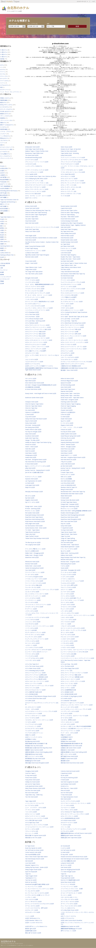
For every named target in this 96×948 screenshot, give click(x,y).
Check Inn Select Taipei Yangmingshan (36, 214)
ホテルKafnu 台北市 (66, 698)
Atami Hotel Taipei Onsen (68, 389)
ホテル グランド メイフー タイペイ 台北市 (72, 180)
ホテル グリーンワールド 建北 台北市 (35, 334)
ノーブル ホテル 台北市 (67, 643)
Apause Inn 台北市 (66, 383)
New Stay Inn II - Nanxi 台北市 (69, 788)
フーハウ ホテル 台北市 (31, 656)
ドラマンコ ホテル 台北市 (32, 641)
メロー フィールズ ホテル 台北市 (70, 357)
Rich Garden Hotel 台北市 (32, 513)
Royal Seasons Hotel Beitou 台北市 (35, 521)
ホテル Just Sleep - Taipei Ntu (69, 321)
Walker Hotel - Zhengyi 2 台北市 (34, 555)
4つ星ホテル (3, 52)
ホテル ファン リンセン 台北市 (69, 683)
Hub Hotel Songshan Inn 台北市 (69, 782)
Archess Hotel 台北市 (31, 206)
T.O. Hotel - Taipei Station (32, 530)
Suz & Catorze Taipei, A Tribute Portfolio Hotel (74, 263)
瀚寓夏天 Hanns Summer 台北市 (34, 750)
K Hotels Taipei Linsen (67, 472)
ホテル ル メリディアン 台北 (68, 191)
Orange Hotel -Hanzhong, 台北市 (70, 506)
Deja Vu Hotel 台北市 (31, 421)
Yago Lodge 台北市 (30, 801)
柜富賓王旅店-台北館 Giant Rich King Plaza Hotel (38, 748)
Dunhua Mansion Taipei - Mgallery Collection (73, 225)
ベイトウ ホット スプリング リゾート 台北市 (37, 310)
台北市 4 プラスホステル (67, 918)
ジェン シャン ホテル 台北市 (68, 619)
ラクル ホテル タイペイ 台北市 (69, 359)
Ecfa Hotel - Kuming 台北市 (32, 425)
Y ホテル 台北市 (65, 566)
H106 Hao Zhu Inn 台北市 (68, 438)
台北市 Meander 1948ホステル (33, 920)
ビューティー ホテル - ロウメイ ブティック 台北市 (39, 308)
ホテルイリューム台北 (67, 351)
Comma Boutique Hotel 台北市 (69, 221)
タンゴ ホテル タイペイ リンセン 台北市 (72, 301)
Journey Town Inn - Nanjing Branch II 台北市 (37, 470)
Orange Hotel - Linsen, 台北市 (33, 506)
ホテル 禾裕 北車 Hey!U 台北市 (33, 820)
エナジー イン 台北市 (66, 589)
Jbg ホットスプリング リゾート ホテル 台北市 (37, 466)
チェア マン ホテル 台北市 (68, 634)
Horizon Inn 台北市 (30, 444)
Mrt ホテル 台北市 (30, 496)
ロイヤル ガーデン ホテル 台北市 (34, 728)
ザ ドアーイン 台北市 (31, 609)
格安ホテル (3, 102)
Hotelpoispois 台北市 (31, 455)
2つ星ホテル (3, 56)
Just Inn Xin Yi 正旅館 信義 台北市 (34, 472)
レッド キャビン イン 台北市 (33, 726)
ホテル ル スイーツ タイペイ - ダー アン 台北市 (73, 346)
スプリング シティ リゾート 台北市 (34, 297)
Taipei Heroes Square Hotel (68, 532)
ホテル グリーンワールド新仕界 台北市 (35, 679)
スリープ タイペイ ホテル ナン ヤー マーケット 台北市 (75, 803)
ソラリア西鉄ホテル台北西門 (68, 297)
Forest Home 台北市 (31, 777)
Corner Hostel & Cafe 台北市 (33, 852)
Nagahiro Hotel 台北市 (31, 500)
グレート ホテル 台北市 (67, 602)
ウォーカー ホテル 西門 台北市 (69, 585)
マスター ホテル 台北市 (32, 709)
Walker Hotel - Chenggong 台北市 (34, 553)
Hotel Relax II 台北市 (31, 453)
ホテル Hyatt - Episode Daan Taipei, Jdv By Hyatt (74, 316)
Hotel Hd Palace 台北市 (67, 235)
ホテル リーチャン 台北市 (68, 688)
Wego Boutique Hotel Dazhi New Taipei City (73, 557)
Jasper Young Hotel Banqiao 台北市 (35, 246)
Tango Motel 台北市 (30, 269)
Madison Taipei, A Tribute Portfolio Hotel (36, 151)
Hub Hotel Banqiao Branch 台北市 (34, 859)
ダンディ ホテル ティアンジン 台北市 (35, 632)
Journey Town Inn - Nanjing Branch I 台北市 (73, 468)
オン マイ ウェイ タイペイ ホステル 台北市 (37, 893)
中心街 (2, 166)
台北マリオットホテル (31, 198)
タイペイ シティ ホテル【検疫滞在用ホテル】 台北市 (39, 301)
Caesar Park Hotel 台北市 (32, 208)
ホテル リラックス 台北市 (32, 688)
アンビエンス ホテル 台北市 (68, 574)
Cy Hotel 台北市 (65, 852)
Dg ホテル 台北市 (65, 421)
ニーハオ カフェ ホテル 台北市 (69, 641)
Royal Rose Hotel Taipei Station (34, 517)
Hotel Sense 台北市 (30, 240)
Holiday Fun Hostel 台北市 (32, 782)
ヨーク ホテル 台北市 (66, 718)
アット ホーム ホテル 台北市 (68, 572)
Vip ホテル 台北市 (65, 551)
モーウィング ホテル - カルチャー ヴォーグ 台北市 (74, 715)
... (23, 26)
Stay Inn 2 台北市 (65, 523)
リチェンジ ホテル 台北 (31, 831)
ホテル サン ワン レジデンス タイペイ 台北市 (73, 183)
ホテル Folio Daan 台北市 (32, 314)
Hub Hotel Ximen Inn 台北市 (68, 459)
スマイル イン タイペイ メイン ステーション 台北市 (39, 626)
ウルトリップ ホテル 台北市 (68, 587)
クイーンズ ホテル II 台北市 (32, 598)
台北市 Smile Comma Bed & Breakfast (71, 920)
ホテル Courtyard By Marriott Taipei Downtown (74, 312)
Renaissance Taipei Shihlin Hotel (34, 153)
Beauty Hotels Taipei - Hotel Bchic (70, 393)
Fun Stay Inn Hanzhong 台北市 (69, 777)
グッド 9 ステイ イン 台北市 (33, 600)
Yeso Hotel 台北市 (30, 570)
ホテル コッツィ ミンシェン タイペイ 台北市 (37, 338)
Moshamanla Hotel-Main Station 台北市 (72, 493)
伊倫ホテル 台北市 (66, 735)
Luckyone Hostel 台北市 (67, 863)
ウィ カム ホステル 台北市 (32, 891)
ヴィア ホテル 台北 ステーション (34, 733)
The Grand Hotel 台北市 (31, 155)
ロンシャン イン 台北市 (31, 833)
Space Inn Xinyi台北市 (31, 871)
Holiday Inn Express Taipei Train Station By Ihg (38, 442)
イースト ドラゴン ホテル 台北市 (34, 581)
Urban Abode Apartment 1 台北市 (70, 546)
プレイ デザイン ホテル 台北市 (69, 809)
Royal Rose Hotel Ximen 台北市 (69, 517)
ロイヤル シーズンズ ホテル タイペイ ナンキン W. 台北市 (76, 361)
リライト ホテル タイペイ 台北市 (70, 722)
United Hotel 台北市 (66, 155)
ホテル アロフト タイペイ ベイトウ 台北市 (72, 325)
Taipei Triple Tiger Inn (67, 876)
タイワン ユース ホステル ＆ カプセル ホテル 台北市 (39, 903)
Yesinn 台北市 (64, 568)
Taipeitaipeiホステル (30, 878)
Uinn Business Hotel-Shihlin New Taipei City (73, 274)
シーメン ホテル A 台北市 (32, 619)
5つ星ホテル (3, 50)
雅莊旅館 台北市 (65, 760)
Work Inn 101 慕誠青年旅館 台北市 (70, 880)
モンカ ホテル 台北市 (66, 713)
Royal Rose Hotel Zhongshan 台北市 (71, 519)
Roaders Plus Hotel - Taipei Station (70, 257)
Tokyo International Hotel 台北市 (70, 271)
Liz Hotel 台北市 (29, 483)
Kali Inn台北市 (29, 861)
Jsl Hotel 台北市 (65, 470)
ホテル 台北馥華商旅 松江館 (68, 690)
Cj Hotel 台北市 (29, 414)
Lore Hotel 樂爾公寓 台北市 (68, 861)
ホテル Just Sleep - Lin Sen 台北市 (70, 318)
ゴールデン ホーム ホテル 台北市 (34, 606)
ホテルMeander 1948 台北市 (68, 700)
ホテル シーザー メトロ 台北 (68, 185)
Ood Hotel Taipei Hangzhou (68, 255)
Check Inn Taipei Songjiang (68, 406)
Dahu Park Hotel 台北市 (31, 223)
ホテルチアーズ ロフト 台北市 (69, 822)
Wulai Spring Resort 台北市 (68, 564)
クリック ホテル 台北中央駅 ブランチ (71, 598)
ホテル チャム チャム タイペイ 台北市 (35, 344)
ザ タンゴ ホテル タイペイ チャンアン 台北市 (37, 293)
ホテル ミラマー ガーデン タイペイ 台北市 (36, 189)
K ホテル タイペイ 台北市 (68, 474)
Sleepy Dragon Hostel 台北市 (33, 869)
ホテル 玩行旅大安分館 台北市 (69, 694)
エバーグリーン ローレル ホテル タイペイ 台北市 (74, 159)
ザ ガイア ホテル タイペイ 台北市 (70, 164)
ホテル (2, 65)
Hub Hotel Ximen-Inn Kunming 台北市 (35, 461)
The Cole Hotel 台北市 (67, 542)
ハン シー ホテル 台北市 (67, 645)
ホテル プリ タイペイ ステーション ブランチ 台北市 (39, 685)
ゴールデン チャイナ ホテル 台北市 (34, 288)
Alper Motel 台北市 (30, 380)
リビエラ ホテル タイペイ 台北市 (34, 361)
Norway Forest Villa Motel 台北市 (70, 500)
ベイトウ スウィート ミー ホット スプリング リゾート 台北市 (77, 658)
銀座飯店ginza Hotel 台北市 (32, 760)
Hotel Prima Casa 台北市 (67, 449)
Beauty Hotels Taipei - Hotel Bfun (70, 395)
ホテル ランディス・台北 (67, 189)
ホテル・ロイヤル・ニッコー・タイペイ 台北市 (38, 195)
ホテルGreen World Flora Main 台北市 (35, 698)
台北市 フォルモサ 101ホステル (33, 922)
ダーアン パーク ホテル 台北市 (69, 903)
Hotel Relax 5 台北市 (66, 451)
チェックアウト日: (33, 24)
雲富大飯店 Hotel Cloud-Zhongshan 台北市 (37, 763)
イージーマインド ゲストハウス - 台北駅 (72, 888)
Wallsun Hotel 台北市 (66, 555)
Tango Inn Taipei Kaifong (68, 538)
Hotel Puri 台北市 (30, 451)
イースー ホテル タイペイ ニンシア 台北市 (72, 581)
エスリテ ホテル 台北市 (31, 159)
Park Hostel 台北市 (66, 867)
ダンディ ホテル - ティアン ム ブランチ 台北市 (73, 630)
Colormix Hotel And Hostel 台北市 (70, 771)
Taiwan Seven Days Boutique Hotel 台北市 (37, 538)
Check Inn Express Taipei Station (34, 404)
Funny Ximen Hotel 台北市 (32, 780)
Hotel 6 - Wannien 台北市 (68, 444)
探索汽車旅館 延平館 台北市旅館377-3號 (36, 743)
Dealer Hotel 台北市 (66, 419)
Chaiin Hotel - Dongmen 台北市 (69, 399)
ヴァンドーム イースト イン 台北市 (70, 730)
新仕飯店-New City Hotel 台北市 (34, 745)
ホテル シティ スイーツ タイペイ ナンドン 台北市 (74, 340)
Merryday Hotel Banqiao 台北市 (34, 491)
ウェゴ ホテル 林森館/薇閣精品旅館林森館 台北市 (39, 284)
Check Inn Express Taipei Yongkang (70, 404)
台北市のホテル (18, 8)
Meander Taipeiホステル (32, 865)
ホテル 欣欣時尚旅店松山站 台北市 (70, 818)
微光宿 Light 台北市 (30, 928)
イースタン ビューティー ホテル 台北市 (36, 579)
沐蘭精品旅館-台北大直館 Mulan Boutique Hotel (74, 368)
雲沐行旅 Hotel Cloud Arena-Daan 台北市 (72, 763)
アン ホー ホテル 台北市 (31, 574)
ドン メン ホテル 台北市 (67, 805)
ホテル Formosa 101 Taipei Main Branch (72, 812)
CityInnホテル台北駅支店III (68, 412)
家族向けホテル (4, 113)
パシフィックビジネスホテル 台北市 (35, 306)
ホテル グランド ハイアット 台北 (34, 180)
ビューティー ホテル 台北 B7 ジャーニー (36, 652)
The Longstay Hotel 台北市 (32, 544)
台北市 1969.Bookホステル (32, 918)
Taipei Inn (28, 874)
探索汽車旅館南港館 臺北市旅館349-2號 (71, 743)
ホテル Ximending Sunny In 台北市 (34, 670)
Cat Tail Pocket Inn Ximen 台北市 (34, 850)
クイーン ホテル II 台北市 (68, 596)
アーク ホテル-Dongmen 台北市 (34, 576)
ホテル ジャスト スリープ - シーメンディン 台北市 (74, 342)
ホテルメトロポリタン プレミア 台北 (71, 193)
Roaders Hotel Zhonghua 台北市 (70, 513)
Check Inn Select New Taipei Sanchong (36, 212)
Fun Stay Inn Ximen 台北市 (68, 431)
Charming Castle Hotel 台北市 (69, 402)
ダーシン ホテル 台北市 (67, 632)
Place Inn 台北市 (65, 790)
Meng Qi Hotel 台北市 (67, 489)
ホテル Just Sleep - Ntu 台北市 (69, 664)
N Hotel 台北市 (65, 498)
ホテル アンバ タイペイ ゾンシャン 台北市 (72, 327)
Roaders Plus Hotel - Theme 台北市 (70, 259)
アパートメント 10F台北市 (68, 884)
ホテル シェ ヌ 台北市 (67, 338)
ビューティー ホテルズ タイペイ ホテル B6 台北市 (74, 652)
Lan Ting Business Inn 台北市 (33, 481)
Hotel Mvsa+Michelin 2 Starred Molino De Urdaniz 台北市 (41, 238)
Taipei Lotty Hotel (30, 534)
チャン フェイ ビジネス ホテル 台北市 (71, 906)
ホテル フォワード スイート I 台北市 (35, 816)
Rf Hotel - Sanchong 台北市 (32, 508)
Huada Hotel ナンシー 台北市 (69, 455)
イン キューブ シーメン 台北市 (33, 886)
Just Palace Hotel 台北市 (67, 246)
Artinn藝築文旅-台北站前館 (32, 387)
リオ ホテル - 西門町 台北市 (68, 720)
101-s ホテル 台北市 (30, 378)
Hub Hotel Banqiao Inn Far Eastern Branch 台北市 (74, 859)
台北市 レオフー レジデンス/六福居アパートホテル (39, 366)
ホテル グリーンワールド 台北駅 (69, 331)
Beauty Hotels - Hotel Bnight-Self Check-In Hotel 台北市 (40, 393)
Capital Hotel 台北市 (66, 208)
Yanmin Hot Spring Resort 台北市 (34, 568)
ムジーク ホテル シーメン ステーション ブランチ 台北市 (76, 709)
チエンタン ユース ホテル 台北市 (70, 637)
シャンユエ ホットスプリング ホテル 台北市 (37, 617)
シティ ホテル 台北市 (66, 611)
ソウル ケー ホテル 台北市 (68, 626)
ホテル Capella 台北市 (31, 174)
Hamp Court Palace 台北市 (32, 231)
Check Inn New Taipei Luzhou (69, 210)
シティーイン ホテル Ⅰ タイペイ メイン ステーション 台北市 (77, 615)
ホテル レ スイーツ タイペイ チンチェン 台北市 (74, 349)
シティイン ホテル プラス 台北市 (70, 613)
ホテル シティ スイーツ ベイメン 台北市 (36, 342)
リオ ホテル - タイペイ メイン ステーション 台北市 (39, 720)
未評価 (2, 59)
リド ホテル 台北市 (30, 722)
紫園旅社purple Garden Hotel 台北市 (71, 835)
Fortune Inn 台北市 (66, 429)
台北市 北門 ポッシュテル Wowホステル (36, 926)
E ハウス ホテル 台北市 (67, 423)
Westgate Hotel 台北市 (31, 278)
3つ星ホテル (3, 54)
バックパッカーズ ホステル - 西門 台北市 (36, 908)
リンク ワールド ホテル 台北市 (33, 724)
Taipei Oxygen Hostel (31, 876)
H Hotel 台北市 (65, 780)
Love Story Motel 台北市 (67, 483)
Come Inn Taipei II (30, 773)
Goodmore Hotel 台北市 (32, 436)
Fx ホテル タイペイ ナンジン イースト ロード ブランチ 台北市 (42, 227)
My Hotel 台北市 (29, 498)
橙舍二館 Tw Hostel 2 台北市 (33, 933)
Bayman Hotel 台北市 (67, 391)
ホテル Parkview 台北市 (31, 323)
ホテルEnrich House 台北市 (68, 820)
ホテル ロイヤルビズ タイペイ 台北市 (35, 690)
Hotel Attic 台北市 (30, 449)
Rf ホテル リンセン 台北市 (32, 511)
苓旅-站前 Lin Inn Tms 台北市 (33, 837)
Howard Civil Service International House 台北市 (74, 856)
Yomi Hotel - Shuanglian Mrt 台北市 (70, 570)
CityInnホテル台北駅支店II (32, 412)
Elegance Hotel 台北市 (67, 425)
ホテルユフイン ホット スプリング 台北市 (36, 825)
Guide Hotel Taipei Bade (32, 229)
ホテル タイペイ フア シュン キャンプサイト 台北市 (75, 814)
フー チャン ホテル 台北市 (32, 809)
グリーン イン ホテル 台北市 (68, 286)
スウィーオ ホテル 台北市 (68, 622)
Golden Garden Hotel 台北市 (68, 434)
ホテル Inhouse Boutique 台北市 (34, 318)
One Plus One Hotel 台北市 (32, 790)
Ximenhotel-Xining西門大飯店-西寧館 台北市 (37, 884)
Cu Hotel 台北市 (65, 416)
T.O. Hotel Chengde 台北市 (68, 871)
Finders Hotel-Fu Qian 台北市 (33, 429)
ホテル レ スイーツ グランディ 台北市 (35, 349)
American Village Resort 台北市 (69, 380)
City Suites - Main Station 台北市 (70, 216)
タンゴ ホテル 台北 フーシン (33, 303)
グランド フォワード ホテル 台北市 (34, 286)
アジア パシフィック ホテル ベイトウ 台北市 (73, 157)
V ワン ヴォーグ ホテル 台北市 (69, 549)
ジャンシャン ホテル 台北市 (32, 622)
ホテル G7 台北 (65, 314)
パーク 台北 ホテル (66, 306)
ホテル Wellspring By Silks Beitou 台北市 (36, 178)
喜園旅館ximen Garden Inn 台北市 (70, 926)
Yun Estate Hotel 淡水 (67, 278)
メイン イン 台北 (65, 827)
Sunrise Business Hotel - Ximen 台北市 (35, 528)
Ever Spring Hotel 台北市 (32, 427)
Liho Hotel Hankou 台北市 (68, 481)
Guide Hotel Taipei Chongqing (69, 229)
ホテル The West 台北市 (67, 666)
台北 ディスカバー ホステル (68, 916)
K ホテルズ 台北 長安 (66, 250)
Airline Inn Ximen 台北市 (67, 378)
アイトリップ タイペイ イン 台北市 (34, 572)
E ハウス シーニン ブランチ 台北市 (71, 427)
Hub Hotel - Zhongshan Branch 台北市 (35, 459)
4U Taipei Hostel (29, 846)
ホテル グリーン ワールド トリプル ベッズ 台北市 (74, 672)
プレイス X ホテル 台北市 (68, 656)
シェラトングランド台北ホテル (33, 166)
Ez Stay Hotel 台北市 (31, 775)
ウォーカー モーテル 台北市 (32, 587)
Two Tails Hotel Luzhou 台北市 (33, 274)
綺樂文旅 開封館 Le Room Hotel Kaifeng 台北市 (74, 752)
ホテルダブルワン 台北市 (67, 353)
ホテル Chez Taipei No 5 (32, 664)
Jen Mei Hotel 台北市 (66, 466)
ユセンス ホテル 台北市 (31, 359)
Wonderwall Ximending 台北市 (33, 157)
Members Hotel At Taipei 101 (69, 487)
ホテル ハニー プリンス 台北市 (33, 683)
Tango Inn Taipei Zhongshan (69, 540)
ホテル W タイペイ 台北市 (68, 176)
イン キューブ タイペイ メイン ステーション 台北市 (39, 888)
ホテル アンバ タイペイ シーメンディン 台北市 (38, 327)
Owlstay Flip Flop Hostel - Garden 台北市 (36, 867)
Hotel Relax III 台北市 (66, 453)
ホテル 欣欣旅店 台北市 (67, 692)
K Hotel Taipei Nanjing (31, 248)
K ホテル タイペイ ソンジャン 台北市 (35, 250)
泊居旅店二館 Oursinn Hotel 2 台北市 (71, 748)
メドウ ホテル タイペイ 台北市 (33, 713)
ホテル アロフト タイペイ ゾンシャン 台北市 (37, 325)
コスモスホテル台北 (30, 164)
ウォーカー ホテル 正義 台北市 (33, 585)
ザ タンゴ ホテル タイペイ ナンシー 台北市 (72, 293)
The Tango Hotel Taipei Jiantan (34, 271)
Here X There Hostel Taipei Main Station (36, 856)
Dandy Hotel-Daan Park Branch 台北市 (36, 419)
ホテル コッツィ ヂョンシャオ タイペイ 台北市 (73, 336)
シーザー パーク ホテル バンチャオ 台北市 (36, 170)
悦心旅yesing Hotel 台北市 (32, 741)
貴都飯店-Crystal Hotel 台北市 (69, 758)
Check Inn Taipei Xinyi (31, 408)
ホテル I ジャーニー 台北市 (32, 814)
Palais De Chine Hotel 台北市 (69, 151)
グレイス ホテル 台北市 (31, 602)
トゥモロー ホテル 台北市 (68, 639)
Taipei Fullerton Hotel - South (33, 267)
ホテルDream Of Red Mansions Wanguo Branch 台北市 (40, 696)
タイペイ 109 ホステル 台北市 (33, 901)
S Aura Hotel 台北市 (30, 261)
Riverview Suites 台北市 (31, 257)
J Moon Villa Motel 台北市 (68, 464)
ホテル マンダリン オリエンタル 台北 (71, 187)
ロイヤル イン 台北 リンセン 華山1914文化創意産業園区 (76, 726)
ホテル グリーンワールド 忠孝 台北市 (71, 334)
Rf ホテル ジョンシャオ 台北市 (69, 508)
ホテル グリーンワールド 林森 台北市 (71, 675)
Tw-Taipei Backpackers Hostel (69, 797)
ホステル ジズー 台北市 (31, 910)
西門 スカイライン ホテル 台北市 (34, 756)
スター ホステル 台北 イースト (69, 897)
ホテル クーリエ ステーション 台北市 (35, 672)
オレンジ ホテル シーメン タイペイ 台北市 (36, 594)
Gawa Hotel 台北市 (30, 434)
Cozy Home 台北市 (30, 416)
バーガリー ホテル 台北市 (68, 647)
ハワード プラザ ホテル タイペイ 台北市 (72, 170)
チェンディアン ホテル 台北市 (33, 637)
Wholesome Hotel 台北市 (32, 561)
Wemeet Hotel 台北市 (67, 559)
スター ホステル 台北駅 (31, 899)
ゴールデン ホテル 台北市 (68, 604)
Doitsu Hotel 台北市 (30, 423)
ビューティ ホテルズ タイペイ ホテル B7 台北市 (38, 649)
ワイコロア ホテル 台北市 (32, 730)
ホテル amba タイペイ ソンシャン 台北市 (72, 310)
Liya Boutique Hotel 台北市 (68, 784)
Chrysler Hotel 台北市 (67, 410)
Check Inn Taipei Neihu (31, 216)
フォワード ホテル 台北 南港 (68, 654)
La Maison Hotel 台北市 (31, 252)
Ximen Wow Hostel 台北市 (68, 882)
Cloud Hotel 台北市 (30, 221)
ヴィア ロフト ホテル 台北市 (69, 733)
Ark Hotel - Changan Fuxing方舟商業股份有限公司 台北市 (40, 385)
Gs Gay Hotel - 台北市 (67, 854)
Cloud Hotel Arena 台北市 (68, 219)
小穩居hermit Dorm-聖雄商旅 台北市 (71, 366)
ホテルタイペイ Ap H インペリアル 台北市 (72, 703)
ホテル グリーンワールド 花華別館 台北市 (72, 677)
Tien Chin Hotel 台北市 (31, 797)
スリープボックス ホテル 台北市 (69, 899)
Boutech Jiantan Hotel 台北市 (69, 206)
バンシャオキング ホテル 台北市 (34, 647)
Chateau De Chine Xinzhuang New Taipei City (37, 210)
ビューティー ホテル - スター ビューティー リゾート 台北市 (77, 649)
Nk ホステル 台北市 (66, 865)
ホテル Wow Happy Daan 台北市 (70, 668)
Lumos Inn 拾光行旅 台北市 (68, 485)
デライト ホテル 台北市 (67, 303)
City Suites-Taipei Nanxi (31, 219)
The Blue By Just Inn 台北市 (32, 542)
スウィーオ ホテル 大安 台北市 (69, 295)
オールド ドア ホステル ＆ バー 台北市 (71, 893)
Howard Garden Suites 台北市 (69, 240)
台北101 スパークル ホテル (32, 364)
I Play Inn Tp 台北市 (66, 461)
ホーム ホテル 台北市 (66, 355)
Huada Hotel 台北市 (30, 457)
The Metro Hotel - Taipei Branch (70, 544)
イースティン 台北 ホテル (68, 579)
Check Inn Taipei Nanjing (68, 214)
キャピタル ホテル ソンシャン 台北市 (71, 284)
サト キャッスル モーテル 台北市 (34, 291)
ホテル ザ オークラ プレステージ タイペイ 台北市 (38, 185)
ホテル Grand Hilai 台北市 (68, 174)
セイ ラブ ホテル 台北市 (31, 805)
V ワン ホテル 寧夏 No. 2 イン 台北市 (35, 549)
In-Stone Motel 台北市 (31, 464)
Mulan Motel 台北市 (66, 496)
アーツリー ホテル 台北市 (68, 280)
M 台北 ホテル (65, 786)
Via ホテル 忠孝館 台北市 (32, 551)
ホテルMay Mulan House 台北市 (69, 910)
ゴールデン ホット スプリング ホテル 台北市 (73, 288)
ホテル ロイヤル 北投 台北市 (33, 193)
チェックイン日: (13, 24)
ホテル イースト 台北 (66, 670)
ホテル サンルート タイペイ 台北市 (70, 679)
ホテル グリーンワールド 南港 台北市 (35, 331)
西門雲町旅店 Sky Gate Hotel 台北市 (35, 758)
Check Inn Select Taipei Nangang (70, 212)
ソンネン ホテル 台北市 (31, 299)
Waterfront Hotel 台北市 (32, 557)
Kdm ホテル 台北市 (66, 476)
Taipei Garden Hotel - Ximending (70, 153)
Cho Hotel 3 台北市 (66, 408)
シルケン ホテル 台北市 (67, 617)
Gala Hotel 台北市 (66, 227)
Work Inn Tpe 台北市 (31, 882)
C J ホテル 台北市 (65, 848)
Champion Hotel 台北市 (31, 402)
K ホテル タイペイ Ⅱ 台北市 (68, 248)
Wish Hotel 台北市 (66, 799)
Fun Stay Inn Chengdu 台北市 (33, 431)
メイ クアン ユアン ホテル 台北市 (70, 711)
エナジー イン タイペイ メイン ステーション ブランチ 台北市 (42, 589)
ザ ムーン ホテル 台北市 (67, 609)
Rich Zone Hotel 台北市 (31, 792)
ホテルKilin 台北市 (30, 700)
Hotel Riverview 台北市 (67, 238)
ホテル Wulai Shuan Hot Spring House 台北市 (73, 323)
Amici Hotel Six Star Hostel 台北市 (34, 383)
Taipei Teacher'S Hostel (31, 536)
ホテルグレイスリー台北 (32, 353)
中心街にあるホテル (5, 111)
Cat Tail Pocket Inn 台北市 (68, 850)
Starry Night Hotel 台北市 (32, 523)
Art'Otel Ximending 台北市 (68, 385)
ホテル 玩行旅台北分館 (31, 694)
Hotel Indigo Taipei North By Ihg (34, 149)
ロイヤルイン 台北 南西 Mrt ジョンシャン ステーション (76, 728)
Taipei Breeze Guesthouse (32, 532)
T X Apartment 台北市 (67, 528)
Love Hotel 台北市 (30, 863)
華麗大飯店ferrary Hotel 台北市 (33, 754)
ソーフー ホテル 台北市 (31, 628)
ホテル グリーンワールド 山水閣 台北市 (36, 675)
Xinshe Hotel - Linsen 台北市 (33, 566)
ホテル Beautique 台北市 (32, 312)
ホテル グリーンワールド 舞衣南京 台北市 (36, 677)
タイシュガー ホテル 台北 (68, 299)
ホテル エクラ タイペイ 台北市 (69, 178)
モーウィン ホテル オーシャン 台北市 (35, 715)
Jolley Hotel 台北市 (30, 468)
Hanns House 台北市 (66, 147)
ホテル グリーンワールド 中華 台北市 (71, 329)
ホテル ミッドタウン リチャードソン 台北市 (37, 346)
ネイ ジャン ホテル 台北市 (32, 643)
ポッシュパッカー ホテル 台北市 (69, 707)
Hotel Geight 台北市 (30, 235)
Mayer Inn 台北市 (30, 487)
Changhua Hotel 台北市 (31, 771)
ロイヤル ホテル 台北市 (67, 831)
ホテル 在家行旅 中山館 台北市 (33, 692)
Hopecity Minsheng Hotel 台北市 (70, 442)
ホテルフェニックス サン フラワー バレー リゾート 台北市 (77, 705)
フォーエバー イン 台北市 (68, 807)
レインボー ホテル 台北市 (68, 724)
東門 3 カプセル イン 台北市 (68, 931)
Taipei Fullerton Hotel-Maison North (71, 267)
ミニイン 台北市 (29, 916)
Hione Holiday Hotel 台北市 (68, 233)
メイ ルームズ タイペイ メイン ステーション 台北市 (39, 827)
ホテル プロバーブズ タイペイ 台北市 (35, 187)
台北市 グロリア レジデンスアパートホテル (72, 364)
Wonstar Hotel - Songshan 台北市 (70, 561)
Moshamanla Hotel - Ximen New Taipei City (73, 491)
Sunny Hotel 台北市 (66, 526)
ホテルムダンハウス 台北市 (32, 912)
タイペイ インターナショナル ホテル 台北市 (73, 628)
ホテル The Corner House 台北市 (34, 666)
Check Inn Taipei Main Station (33, 406)
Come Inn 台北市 (65, 414)
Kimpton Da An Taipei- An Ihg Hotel (71, 149)
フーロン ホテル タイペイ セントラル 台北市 (73, 172)
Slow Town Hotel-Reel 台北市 (69, 521)
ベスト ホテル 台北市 (31, 812)
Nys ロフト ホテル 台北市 (32, 502)
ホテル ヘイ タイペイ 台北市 (68, 685)
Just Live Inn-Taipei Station (32, 784)
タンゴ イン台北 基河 (31, 630)
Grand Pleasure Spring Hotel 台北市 (70, 436)
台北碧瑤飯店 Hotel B (67, 737)
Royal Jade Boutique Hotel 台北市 (34, 515)
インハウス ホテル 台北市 (32, 282)
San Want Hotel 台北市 (67, 261)
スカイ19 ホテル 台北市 (31, 624)
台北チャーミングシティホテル (33, 737)
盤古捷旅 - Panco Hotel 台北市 (69, 370)
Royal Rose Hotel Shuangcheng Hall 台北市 (73, 515)
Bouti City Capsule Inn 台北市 (33, 848)
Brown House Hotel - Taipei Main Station (72, 397)
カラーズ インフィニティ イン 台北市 (35, 596)
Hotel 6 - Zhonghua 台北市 (68, 446)
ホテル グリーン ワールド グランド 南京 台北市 (38, 329)
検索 (77, 26)
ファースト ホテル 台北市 (32, 654)
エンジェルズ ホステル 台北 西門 (70, 891)
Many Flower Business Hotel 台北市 (35, 788)
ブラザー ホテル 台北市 (67, 308)
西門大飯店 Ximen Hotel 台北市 (69, 756)
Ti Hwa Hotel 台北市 (66, 795)
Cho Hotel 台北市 (30, 410)
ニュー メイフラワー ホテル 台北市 (35, 807)
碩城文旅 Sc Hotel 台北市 (68, 750)
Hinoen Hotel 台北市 (66, 440)
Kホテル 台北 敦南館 (66, 479)
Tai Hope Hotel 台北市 (67, 530)
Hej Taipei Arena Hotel (67, 231)
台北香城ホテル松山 (30, 739)
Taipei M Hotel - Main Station (69, 534)
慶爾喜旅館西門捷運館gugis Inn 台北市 (71, 928)
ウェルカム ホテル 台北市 (68, 583)
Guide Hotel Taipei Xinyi (31, 438)
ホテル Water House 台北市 (32, 668)
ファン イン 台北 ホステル (68, 908)
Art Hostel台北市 (65, 846)
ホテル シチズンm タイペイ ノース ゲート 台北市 (38, 340)
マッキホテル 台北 (66, 825)
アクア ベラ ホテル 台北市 (32, 280)
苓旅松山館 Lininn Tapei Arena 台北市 (71, 837)
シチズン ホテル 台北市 (31, 611)
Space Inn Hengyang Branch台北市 (70, 869)
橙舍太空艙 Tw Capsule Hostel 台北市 (35, 835)
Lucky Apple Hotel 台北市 (32, 485)
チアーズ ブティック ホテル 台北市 (34, 634)
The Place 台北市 (65, 269)
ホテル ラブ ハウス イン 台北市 (69, 816)
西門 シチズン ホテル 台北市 (68, 754)
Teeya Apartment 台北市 (67, 878)
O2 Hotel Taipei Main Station (69, 502)
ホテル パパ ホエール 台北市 (68, 344)
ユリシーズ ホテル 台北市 (32, 718)
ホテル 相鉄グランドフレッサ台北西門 (35, 351)
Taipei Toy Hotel (65, 536)
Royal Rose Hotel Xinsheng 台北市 (34, 519)
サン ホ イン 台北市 (66, 895)
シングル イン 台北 (30, 897)
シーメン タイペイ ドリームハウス (34, 803)
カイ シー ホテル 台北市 (67, 594)
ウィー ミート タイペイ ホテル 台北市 (35, 583)
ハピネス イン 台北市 (31, 645)
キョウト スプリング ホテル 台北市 (70, 801)
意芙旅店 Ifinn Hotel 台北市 (68, 741)
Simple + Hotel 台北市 (31, 263)
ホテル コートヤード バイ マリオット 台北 (36, 183)
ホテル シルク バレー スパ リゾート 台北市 (37, 681)
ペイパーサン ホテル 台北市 (32, 660)
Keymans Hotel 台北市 (31, 479)
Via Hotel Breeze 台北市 (67, 276)
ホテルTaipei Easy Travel (32, 822)
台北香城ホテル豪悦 (66, 739)
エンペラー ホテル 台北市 (68, 591)
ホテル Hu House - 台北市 (32, 316)
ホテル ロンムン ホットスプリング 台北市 (36, 818)
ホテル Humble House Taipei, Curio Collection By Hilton (40, 176)
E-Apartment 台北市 (66, 773)
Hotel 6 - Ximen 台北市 (31, 446)
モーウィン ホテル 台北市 (32, 829)
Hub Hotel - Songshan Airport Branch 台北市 (73, 457)
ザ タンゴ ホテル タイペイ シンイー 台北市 (38, 295)
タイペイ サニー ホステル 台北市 (70, 901)
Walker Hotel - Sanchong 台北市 (69, 553)
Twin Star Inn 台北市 (31, 880)
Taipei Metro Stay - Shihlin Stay (34, 795)
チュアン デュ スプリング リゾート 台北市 (36, 639)
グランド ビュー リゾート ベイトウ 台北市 (36, 162)
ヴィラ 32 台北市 (65, 195)
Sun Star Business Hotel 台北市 (34, 526)
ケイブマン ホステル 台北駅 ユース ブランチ (37, 895)
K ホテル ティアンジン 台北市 (33, 476)
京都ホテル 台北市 (30, 735)
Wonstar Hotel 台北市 (31, 564)
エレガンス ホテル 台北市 (32, 591)
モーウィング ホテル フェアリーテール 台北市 (73, 829)
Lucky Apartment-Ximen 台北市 (34, 786)
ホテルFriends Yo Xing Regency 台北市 (71, 696)
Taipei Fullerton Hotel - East (68, 265)
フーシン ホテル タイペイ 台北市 (34, 172)
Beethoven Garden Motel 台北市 (34, 397)
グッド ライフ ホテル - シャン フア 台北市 (72, 600)
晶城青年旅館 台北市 (30, 931)
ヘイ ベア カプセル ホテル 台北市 (34, 658)
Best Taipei (10, 1)
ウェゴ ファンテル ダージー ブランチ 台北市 (73, 282)
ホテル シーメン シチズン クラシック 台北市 (73, 681)
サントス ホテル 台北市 (67, 291)
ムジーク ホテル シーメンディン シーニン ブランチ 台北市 (41, 711)
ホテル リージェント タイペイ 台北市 (35, 191)
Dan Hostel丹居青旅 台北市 (32, 854)
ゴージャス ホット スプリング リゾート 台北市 (38, 604)
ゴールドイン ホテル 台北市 (68, 606)
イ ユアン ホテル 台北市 (67, 576)
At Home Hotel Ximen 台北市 (33, 389)
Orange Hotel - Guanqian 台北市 (70, 504)
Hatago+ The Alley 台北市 (32, 440)
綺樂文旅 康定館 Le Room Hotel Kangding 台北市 (38, 752)
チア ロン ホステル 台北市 (32, 906)
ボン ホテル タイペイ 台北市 (33, 707)
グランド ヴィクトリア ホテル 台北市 (71, 162)
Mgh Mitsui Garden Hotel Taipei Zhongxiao (37, 255)
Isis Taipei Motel (65, 244)
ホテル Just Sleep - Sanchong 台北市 (35, 321)
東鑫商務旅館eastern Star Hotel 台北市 (71, 745)
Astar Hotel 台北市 (66, 387)
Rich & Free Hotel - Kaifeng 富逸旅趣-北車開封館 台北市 (76, 511)
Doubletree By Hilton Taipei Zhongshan (72, 223)
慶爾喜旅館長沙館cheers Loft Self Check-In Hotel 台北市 (76, 833)
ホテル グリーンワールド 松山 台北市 (35, 336)
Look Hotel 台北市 (66, 252)
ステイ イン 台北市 (66, 624)
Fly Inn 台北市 (64, 775)
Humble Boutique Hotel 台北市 (69, 242)
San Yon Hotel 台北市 (67, 792)
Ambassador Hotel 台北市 (32, 147)
